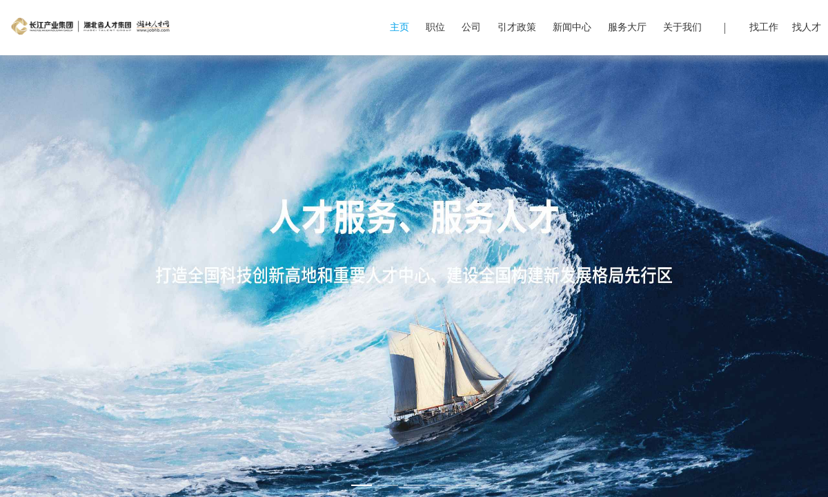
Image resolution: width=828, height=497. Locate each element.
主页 (399, 27)
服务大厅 (627, 27)
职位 (435, 27)
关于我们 (682, 27)
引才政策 (516, 27)
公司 (471, 27)
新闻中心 (572, 27)
